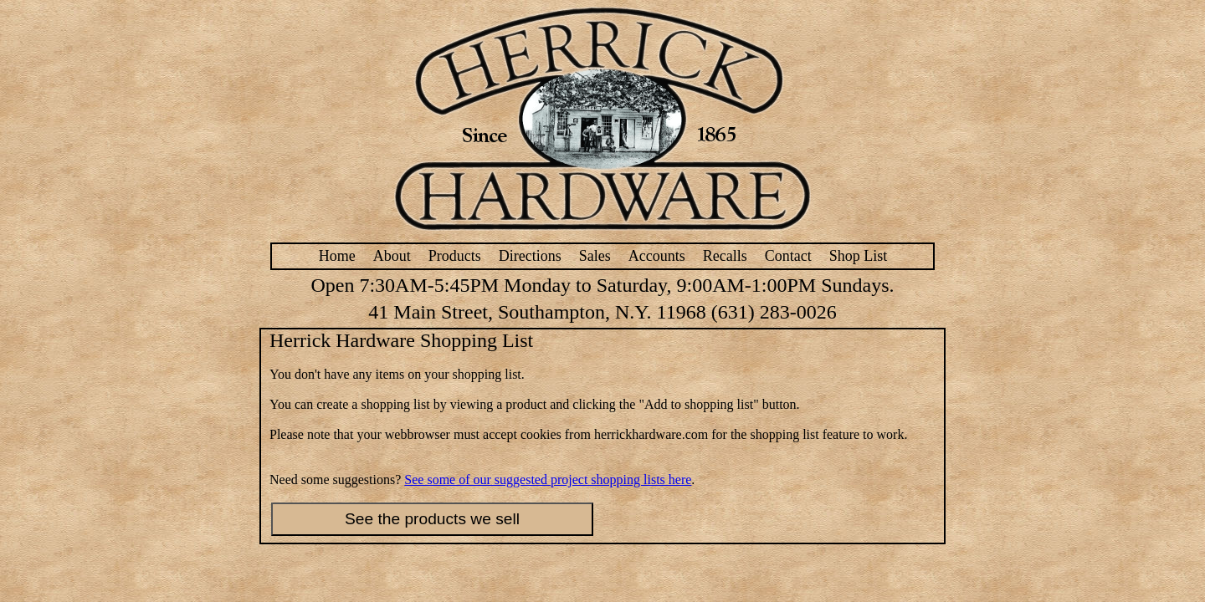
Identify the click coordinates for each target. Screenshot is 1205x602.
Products (454, 255)
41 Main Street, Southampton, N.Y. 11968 (536, 312)
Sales (595, 255)
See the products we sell (432, 519)
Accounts (656, 255)
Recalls (725, 255)
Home (337, 255)
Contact (788, 255)
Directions (530, 255)
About (392, 255)
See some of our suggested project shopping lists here (547, 479)
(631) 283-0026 (774, 312)
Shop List (858, 255)
